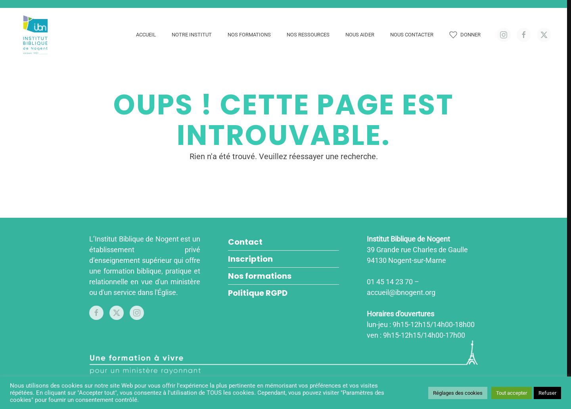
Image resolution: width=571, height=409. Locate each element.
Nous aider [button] (359, 35)
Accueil (146, 35)
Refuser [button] (547, 393)
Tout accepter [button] (511, 393)
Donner (465, 35)
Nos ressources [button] (308, 35)
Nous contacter (411, 35)
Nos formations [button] (249, 35)
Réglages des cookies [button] (458, 393)
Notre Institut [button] (192, 35)
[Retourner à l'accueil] (36, 35)
